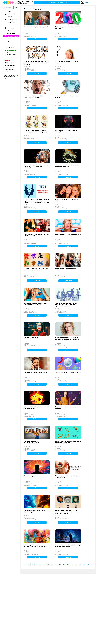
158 (60, 564)
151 (32, 564)
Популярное (10, 14)
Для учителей (10, 63)
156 (52, 564)
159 (64, 564)
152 (36, 564)
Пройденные (10, 22)
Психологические (11, 36)
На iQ (8, 31)
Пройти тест (36, 39)
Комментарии (10, 55)
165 (88, 564)
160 (68, 564)
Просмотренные (11, 19)
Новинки (8, 16)
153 (40, 564)
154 (44, 564)
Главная (8, 11)
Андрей (27, 33)
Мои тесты (9, 47)
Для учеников (10, 65)
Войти (86, 2)
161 (72, 564)
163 (80, 564)
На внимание (10, 28)
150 (28, 564)
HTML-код (27, 32)
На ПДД (8, 41)
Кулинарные (10, 33)
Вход (7, 79)
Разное (8, 39)
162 (76, 564)
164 (84, 564)
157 (56, 564)
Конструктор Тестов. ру (24, 2)
